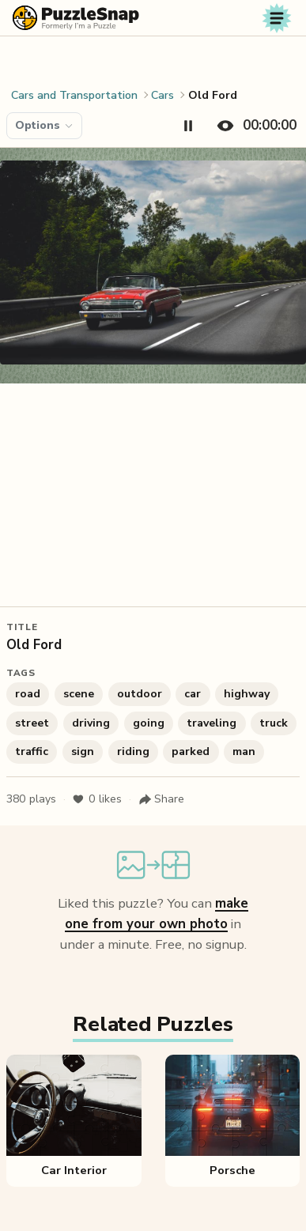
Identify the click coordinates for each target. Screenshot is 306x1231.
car (192, 693)
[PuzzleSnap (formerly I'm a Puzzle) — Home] (76, 18)
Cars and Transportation (74, 95)
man (243, 751)
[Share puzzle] (161, 799)
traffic (31, 751)
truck (273, 723)
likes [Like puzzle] (97, 799)
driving (91, 723)
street (32, 723)
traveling (211, 723)
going (148, 723)
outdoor (139, 693)
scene (78, 693)
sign (82, 751)
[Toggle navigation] (276, 18)
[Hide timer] (253, 125)
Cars (162, 95)
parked (191, 751)
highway (247, 693)
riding (133, 751)
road (27, 693)
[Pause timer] (188, 125)
